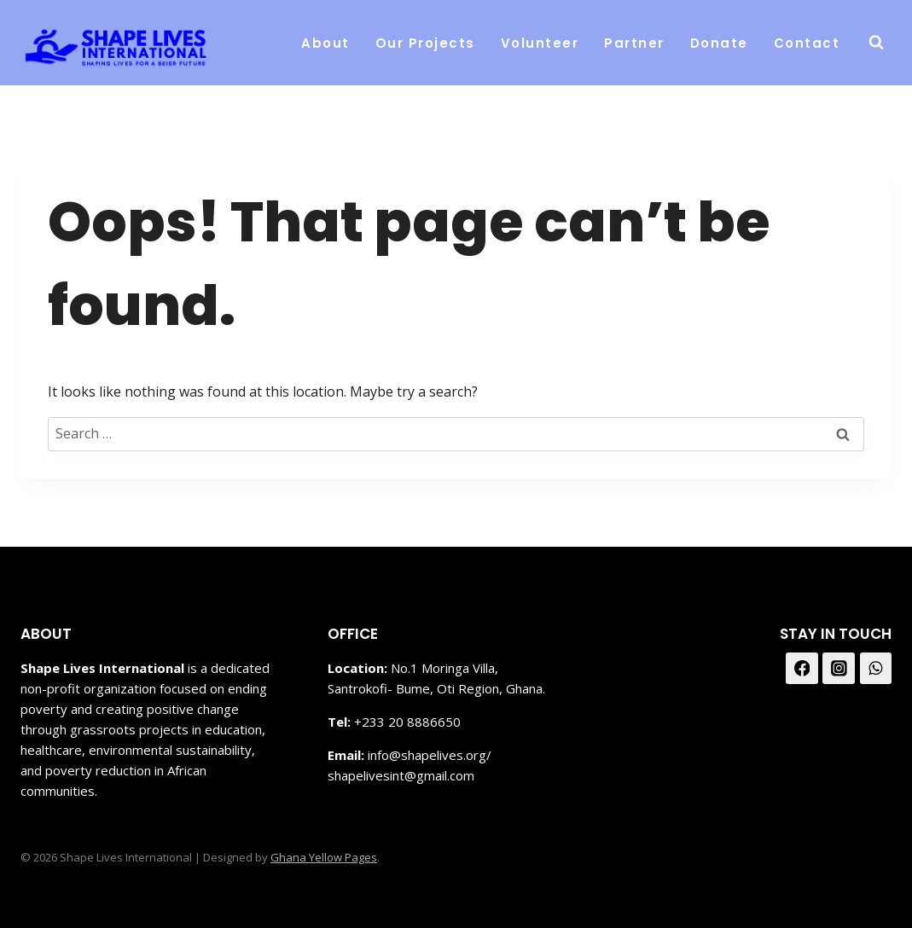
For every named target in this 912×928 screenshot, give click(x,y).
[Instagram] (838, 668)
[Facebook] (802, 668)
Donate (719, 43)
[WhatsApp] (876, 668)
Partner (634, 43)
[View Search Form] (876, 42)
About (325, 43)
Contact (807, 43)
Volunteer (540, 43)
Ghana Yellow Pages (323, 857)
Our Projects (425, 43)
